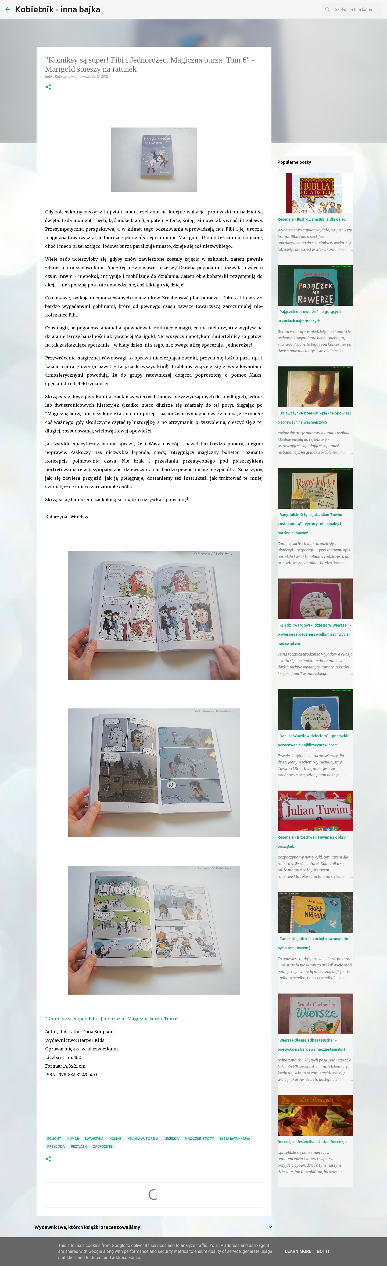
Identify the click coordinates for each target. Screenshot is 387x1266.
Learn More (298, 1251)
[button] (48, 87)
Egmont (54, 1138)
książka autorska (143, 1138)
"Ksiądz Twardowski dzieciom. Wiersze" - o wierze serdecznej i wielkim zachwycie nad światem (314, 634)
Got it (323, 1251)
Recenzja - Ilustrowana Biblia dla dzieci (312, 219)
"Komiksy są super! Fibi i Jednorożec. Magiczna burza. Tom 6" (112, 1018)
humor (73, 1138)
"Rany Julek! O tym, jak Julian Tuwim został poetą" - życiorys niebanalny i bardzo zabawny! (310, 523)
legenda (171, 1138)
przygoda (56, 1146)
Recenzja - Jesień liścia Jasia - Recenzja (312, 1142)
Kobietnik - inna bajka (57, 9)
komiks (115, 1138)
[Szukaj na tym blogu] (354, 9)
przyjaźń (79, 1146)
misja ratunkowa (235, 1138)
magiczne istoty (199, 1138)
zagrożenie (103, 1146)
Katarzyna (94, 1138)
